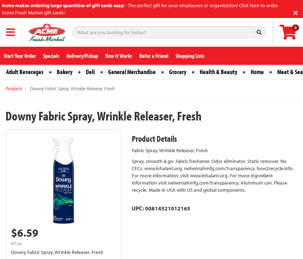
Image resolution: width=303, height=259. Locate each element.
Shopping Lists (190, 55)
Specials (51, 55)
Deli (90, 72)
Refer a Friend (153, 55)
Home (257, 72)
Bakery (65, 72)
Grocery (177, 72)
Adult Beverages (24, 72)
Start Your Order (20, 55)
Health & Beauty (218, 72)
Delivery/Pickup (82, 55)
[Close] (295, 12)
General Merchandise (132, 72)
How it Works (118, 55)
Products (13, 88)
